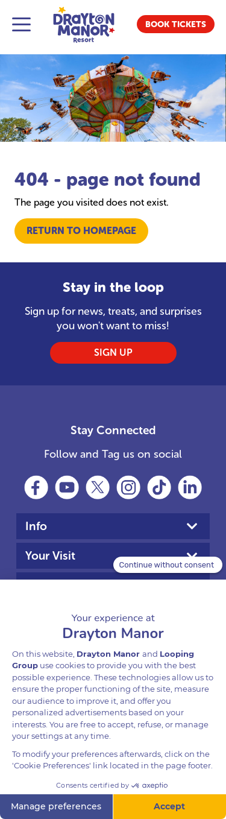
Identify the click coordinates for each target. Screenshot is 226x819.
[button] (176, 24)
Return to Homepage (81, 230)
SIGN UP (113, 352)
